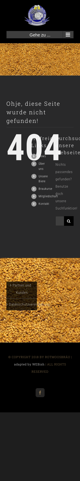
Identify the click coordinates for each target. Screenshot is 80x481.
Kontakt (44, 203)
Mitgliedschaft (48, 196)
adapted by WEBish (29, 364)
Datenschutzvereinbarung (22, 304)
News (42, 156)
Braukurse (45, 188)
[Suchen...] (59, 221)
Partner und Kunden (22, 289)
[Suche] (69, 221)
